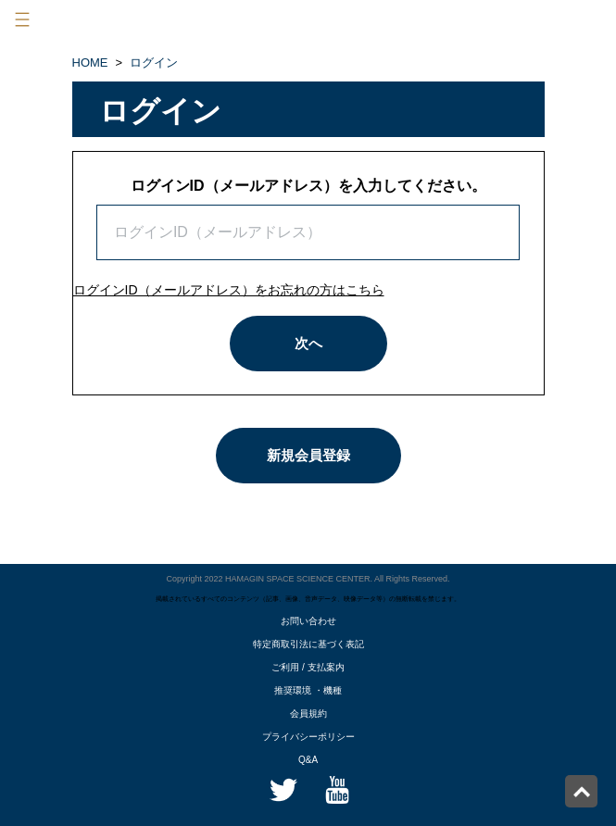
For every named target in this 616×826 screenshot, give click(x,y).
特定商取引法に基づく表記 (308, 644)
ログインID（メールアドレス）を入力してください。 (308, 186)
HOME (90, 62)
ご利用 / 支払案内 (307, 667)
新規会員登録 (308, 455)
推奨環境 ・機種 (308, 690)
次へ (308, 343)
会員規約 (308, 713)
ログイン (154, 62)
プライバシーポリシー (308, 737)
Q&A (308, 760)
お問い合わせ (308, 621)
